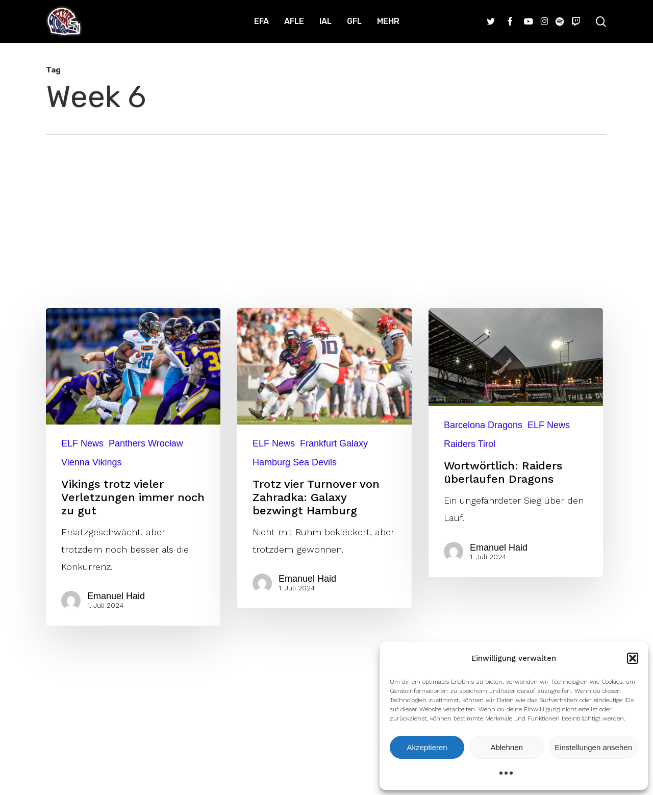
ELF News (82, 443)
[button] (632, 658)
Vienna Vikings (91, 462)
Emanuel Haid (121, 596)
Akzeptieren (427, 747)
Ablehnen (506, 747)
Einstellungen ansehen (593, 747)
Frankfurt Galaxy (334, 443)
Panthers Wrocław (146, 443)
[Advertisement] (326, 211)
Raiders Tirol (469, 444)
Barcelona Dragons (483, 425)
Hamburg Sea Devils (295, 462)
